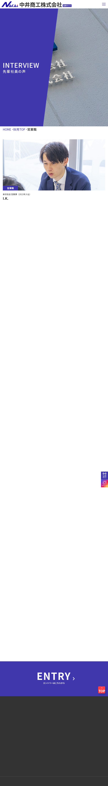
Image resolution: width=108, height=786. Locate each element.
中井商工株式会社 (36, 4)
